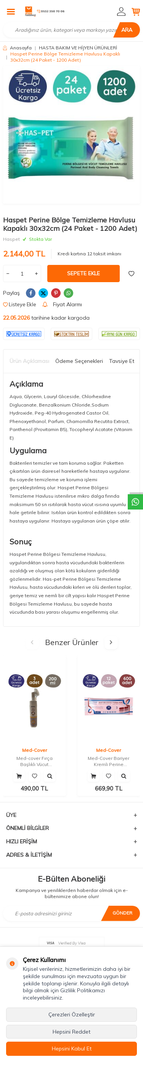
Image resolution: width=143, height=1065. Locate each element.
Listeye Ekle (19, 304)
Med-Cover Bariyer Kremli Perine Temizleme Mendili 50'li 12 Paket (109, 761)
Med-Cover (34, 750)
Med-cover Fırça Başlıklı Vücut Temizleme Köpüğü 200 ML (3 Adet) (34, 761)
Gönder (122, 913)
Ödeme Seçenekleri (79, 361)
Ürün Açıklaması (29, 361)
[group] (71, 135)
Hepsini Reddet (71, 1031)
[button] (32, 642)
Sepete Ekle (83, 273)
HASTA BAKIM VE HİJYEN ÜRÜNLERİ (78, 48)
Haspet (11, 239)
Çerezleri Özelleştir (71, 1014)
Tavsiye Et (121, 361)
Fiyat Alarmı (62, 304)
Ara (126, 29)
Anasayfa (17, 48)
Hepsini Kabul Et (72, 1048)
